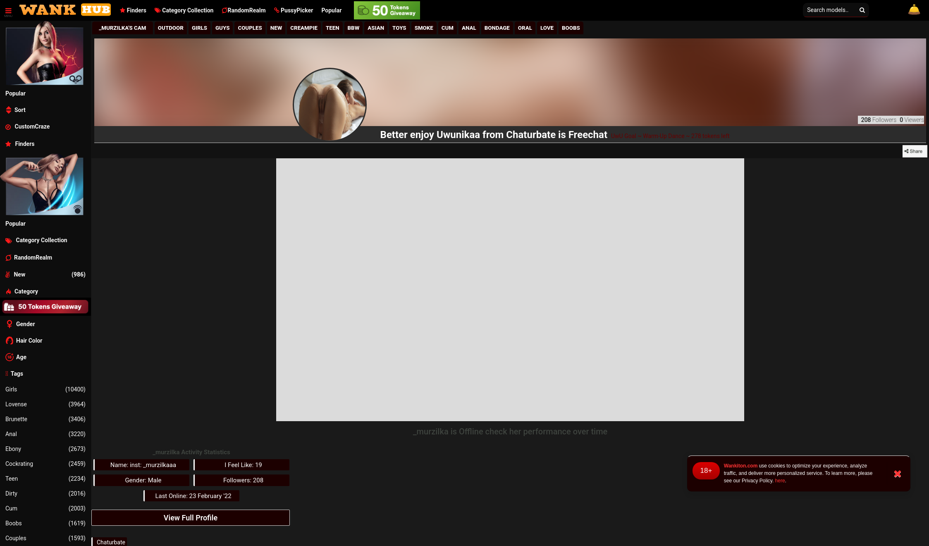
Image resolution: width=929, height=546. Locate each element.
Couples (45, 538)
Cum (45, 508)
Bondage (497, 28)
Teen (45, 478)
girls (199, 28)
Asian (376, 28)
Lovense (45, 404)
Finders (133, 10)
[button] (294, 10)
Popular (331, 10)
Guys (222, 28)
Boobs (45, 523)
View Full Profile (190, 517)
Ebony (45, 449)
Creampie (304, 28)
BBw (354, 28)
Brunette (45, 419)
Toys (399, 28)
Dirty (45, 493)
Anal (45, 434)
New (276, 28)
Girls (45, 389)
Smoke (424, 28)
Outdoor (171, 28)
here (780, 481)
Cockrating (45, 464)
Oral (525, 28)
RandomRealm (243, 10)
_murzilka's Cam (122, 28)
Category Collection (184, 10)
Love (547, 28)
